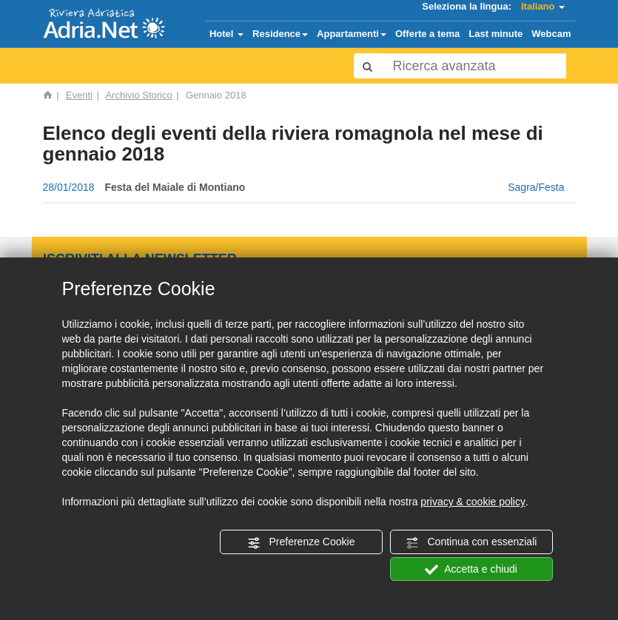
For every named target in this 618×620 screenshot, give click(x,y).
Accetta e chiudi (471, 569)
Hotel (226, 33)
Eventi (79, 95)
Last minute (495, 33)
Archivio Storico (138, 95)
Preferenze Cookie (301, 542)
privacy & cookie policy (472, 502)
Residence (280, 33)
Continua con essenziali (471, 542)
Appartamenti (351, 33)
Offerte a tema (427, 33)
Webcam (551, 33)
